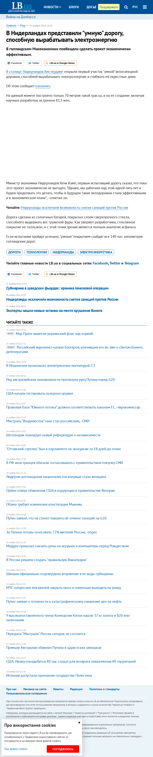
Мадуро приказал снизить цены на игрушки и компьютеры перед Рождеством (67, 546)
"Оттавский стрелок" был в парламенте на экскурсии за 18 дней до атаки (63, 448)
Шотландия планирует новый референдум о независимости (53, 435)
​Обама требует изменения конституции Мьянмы (44, 504)
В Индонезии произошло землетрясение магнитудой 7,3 (50, 365)
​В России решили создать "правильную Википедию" (46, 559)
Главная (11, 25)
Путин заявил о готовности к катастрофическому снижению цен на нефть (64, 601)
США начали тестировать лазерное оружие (39, 393)
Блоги (74, 7)
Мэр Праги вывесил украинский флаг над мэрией (49, 333)
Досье (91, 7)
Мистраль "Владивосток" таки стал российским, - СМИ (48, 421)
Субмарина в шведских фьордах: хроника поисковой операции (57, 288)
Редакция (76, 689)
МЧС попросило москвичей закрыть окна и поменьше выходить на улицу (63, 587)
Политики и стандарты (104, 689)
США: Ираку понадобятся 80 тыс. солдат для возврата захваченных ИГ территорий (71, 661)
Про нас (11, 689)
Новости (52, 7)
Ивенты (58, 689)
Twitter (115, 263)
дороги (14, 252)
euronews (42, 86)
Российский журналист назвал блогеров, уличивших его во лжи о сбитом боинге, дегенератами (74, 349)
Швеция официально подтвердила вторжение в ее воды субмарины (59, 573)
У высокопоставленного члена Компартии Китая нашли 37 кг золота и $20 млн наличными (68, 617)
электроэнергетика (96, 252)
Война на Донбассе (21, 17)
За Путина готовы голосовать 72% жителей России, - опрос (51, 532)
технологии (36, 252)
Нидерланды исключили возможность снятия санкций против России (74, 207)
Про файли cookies (15, 749)
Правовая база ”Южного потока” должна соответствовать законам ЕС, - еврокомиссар (73, 407)
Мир (23, 25)
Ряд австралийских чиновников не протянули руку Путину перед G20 (60, 379)
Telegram (131, 263)
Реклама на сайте (34, 689)
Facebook (100, 263)
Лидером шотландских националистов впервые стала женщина (56, 476)
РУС (135, 7)
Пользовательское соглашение (26, 693)
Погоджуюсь (63, 749)
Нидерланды (63, 252)
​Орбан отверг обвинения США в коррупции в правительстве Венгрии (60, 490)
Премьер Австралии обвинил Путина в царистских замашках (54, 647)
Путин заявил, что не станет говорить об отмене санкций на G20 (56, 518)
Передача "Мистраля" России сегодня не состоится (46, 633)
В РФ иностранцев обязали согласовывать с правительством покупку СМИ (64, 462)
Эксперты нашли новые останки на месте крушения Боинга (54, 310)
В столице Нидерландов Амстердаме (34, 71)
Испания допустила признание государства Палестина (49, 675)
